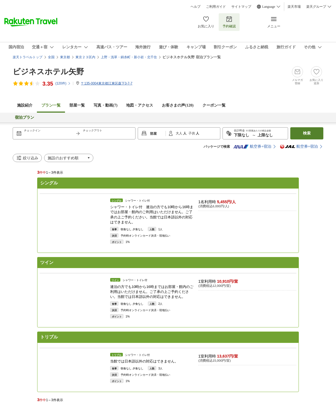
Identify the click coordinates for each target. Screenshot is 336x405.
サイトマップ (241, 7)
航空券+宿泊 (252, 146)
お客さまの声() (177, 105)
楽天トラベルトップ (27, 57)
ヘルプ (195, 7)
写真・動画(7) (105, 105)
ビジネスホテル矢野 (48, 71)
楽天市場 (294, 7)
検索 (307, 133)
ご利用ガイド (216, 7)
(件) (63, 83)
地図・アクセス (139, 105)
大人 (179, 133)
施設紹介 (24, 105)
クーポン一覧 (214, 105)
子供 (192, 133)
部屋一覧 (77, 105)
